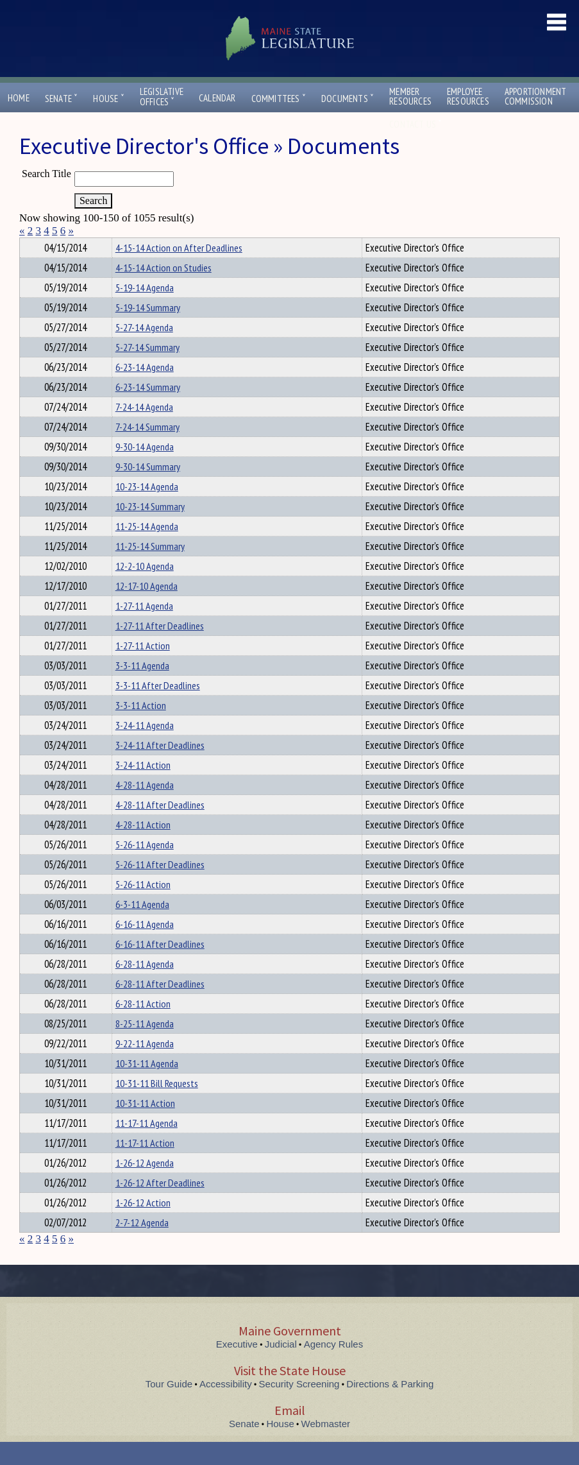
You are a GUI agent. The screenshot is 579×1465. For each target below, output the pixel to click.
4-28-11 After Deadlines (160, 828)
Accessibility (225, 1406)
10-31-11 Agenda (146, 1086)
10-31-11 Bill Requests (156, 1106)
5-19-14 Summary (147, 330)
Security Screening (299, 1406)
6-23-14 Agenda (144, 390)
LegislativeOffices (161, 97)
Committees (278, 98)
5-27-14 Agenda (144, 350)
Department (135, 246)
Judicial (281, 1367)
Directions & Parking (389, 1406)
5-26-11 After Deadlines (160, 887)
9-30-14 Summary (147, 490)
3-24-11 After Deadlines (160, 768)
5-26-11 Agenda (144, 868)
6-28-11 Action (143, 1027)
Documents (347, 98)
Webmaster (325, 1446)
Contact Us (415, 124)
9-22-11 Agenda (144, 1066)
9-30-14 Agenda (144, 470)
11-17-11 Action (144, 1166)
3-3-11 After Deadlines (157, 708)
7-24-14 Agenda (144, 430)
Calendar (217, 98)
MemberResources (410, 96)
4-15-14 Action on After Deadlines (178, 271)
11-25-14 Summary (150, 569)
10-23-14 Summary (150, 529)
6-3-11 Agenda (142, 927)
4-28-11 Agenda (144, 808)
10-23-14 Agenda (146, 509)
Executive (237, 1367)
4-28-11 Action (143, 848)
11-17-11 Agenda (146, 1146)
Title (30, 246)
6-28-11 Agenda (144, 987)
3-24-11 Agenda (144, 748)
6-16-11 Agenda (144, 947)
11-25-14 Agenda (146, 549)
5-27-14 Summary (147, 370)
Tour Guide (169, 1406)
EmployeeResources (468, 96)
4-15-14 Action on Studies (163, 291)
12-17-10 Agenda (146, 609)
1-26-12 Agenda (144, 1186)
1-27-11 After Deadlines (159, 649)
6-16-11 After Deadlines (160, 967)
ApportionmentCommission (536, 96)
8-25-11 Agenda (144, 1047)
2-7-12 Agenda (142, 1245)
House (108, 98)
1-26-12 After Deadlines (160, 1206)
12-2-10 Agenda (144, 589)
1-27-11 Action (142, 669)
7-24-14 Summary (147, 450)
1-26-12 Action (143, 1226)
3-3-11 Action (140, 728)
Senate (61, 98)
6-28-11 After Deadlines (160, 1007)
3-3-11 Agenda (142, 688)
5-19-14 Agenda (144, 311)
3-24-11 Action (143, 788)
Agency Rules (334, 1367)
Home (18, 98)
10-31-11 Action (145, 1126)
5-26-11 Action (143, 907)
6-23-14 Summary (147, 410)
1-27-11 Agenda (144, 629)
